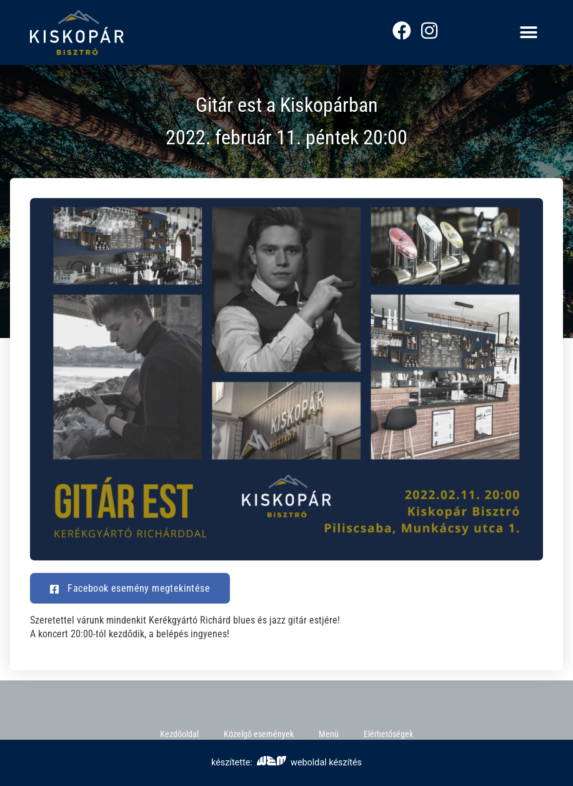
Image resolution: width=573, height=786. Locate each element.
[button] (529, 33)
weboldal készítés (309, 762)
